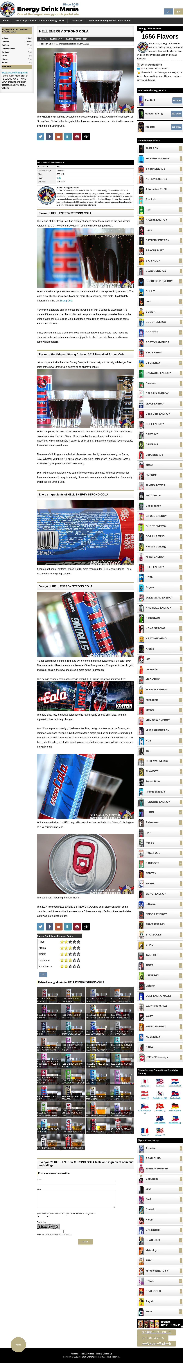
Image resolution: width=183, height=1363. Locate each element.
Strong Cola (66, 300)
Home (6, 20)
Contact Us (107, 1354)
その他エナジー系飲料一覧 (156, 1343)
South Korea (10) (160, 1097)
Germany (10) (175, 1109)
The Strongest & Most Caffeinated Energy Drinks (40, 20)
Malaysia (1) (160, 1134)
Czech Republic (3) (144, 1110)
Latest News (77, 20)
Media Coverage (87, 1354)
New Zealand (159, 1122)
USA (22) (160, 1085)
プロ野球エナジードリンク (156, 1332)
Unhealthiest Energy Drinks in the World (109, 20)
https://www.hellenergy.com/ (15, 72)
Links (98, 1354)
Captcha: (41, 1225)
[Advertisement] (85, 151)
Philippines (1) (175, 1122)
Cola (59, 178)
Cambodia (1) (175, 1097)
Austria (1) (145, 1097)
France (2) (145, 1134)
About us (74, 1354)
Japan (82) (144, 1085)
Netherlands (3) (175, 1085)
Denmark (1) (160, 1109)
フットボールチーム (153, 1338)
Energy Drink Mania (95, 1357)
